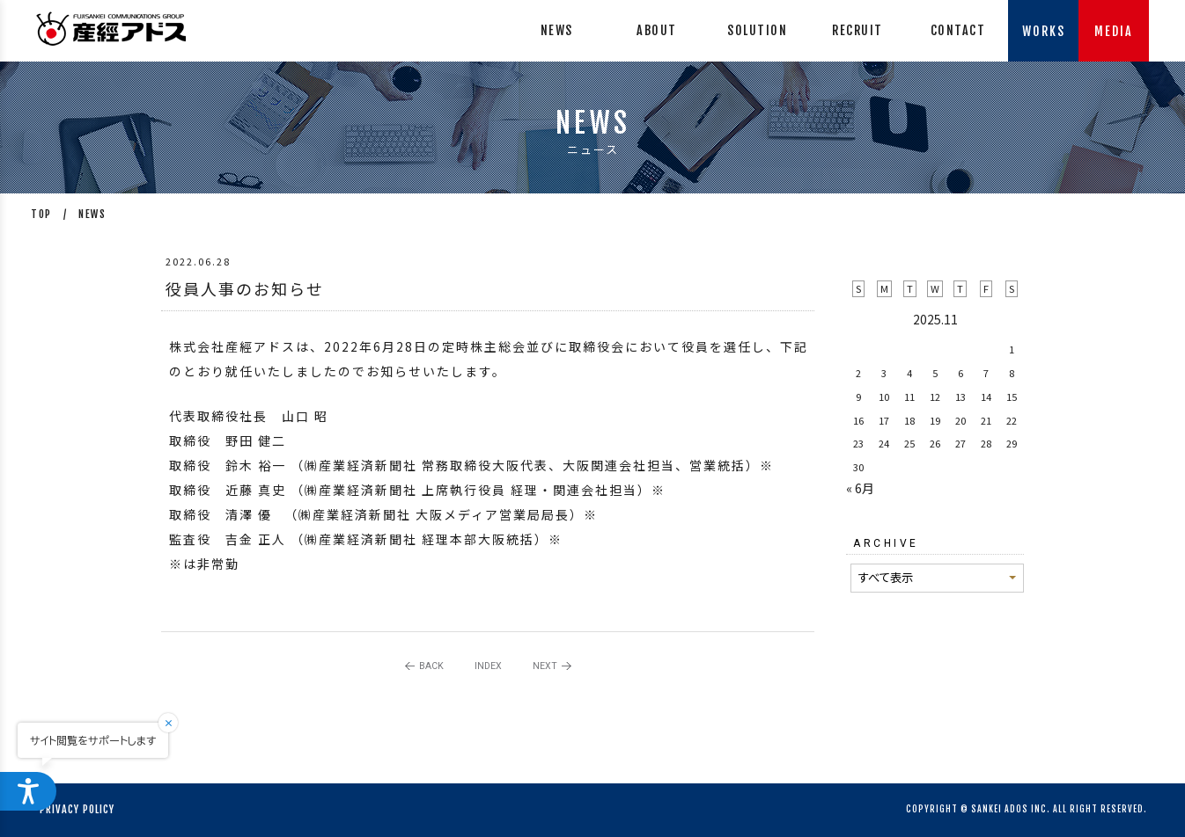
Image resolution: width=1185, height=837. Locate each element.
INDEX (488, 666)
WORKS (1043, 31)
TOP (41, 214)
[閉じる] (179, 722)
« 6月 (860, 488)
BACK (431, 666)
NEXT (545, 666)
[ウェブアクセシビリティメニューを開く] (28, 791)
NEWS (92, 214)
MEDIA (1113, 31)
